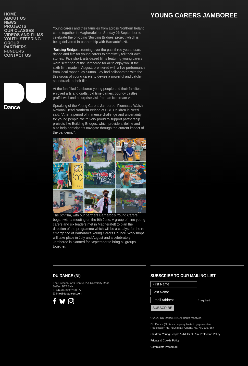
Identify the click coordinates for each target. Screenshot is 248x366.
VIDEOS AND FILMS (23, 34)
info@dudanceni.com (69, 293)
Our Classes (19, 30)
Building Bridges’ (66, 50)
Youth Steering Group (22, 41)
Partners (15, 47)
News (10, 22)
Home (10, 14)
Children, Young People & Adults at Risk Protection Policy (185, 334)
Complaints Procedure (164, 346)
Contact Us (17, 55)
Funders (14, 51)
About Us (15, 18)
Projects (15, 26)
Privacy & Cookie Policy (164, 340)
